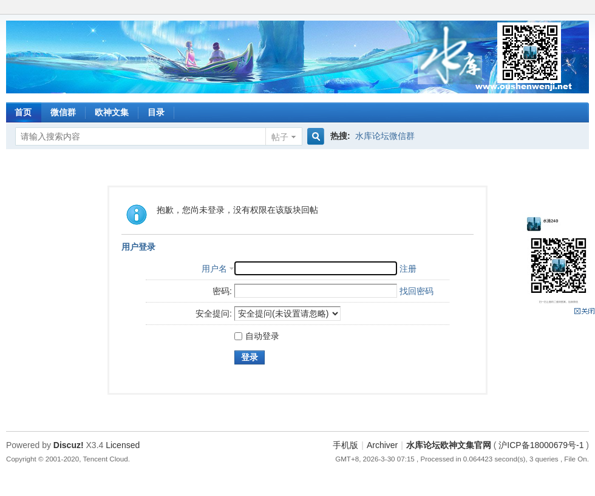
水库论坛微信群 (385, 136)
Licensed (123, 445)
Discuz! (68, 445)
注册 (407, 268)
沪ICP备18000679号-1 (540, 445)
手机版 (345, 445)
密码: (222, 291)
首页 (23, 112)
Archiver (382, 445)
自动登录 (256, 336)
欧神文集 (112, 112)
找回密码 (416, 291)
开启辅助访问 (586, 8)
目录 (156, 112)
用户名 (214, 268)
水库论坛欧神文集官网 (448, 445)
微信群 (63, 112)
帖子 (279, 137)
